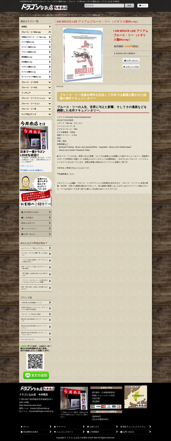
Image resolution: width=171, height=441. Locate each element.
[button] (131, 66)
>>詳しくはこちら (26, 166)
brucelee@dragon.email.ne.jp (41, 411)
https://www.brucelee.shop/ (30, 405)
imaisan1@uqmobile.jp (39, 408)
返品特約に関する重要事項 (124, 53)
